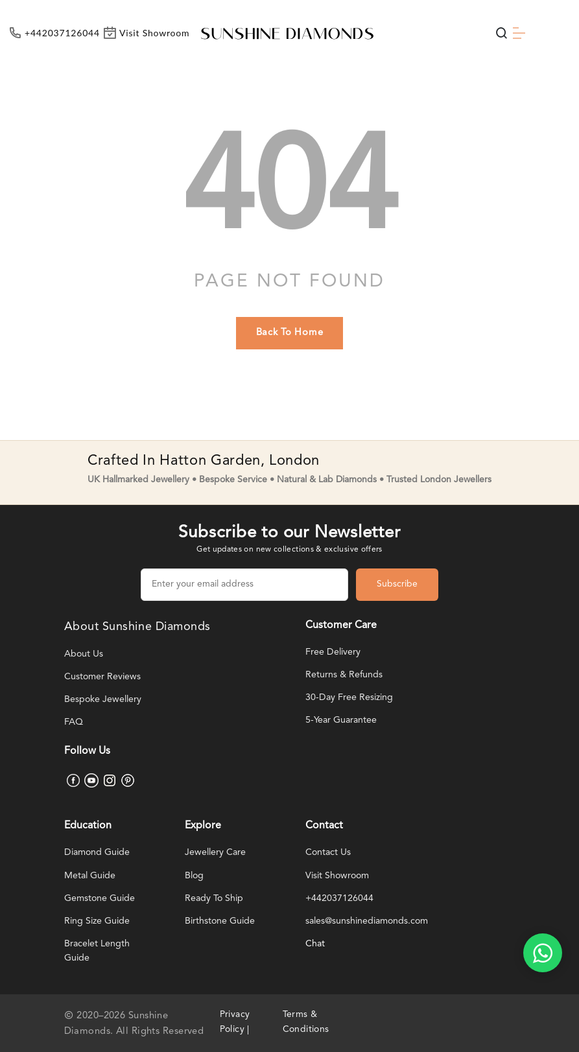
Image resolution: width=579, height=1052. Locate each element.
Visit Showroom (339, 876)
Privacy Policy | (236, 1022)
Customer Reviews (103, 677)
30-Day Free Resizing (350, 698)
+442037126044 (339, 899)
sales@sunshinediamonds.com (369, 921)
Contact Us (328, 853)
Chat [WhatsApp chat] (315, 944)
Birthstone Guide (221, 921)
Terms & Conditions (308, 1022)
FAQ (73, 722)
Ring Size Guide (98, 921)
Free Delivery (333, 652)
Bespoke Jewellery (103, 700)
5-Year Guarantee (342, 720)
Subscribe (397, 584)
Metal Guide (90, 876)
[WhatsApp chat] (542, 952)
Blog (195, 876)
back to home (290, 333)
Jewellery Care (216, 853)
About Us (84, 654)
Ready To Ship (215, 899)
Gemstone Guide (100, 899)
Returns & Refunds (344, 675)
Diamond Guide (98, 853)
